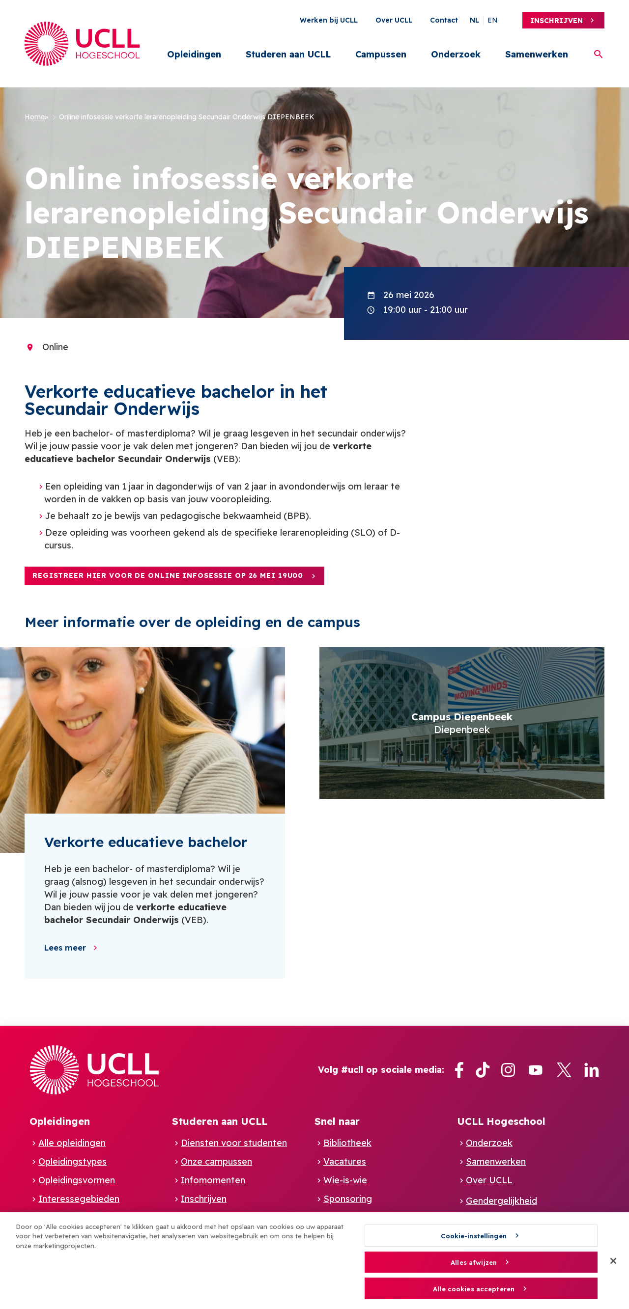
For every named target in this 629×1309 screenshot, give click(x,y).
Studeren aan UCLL (288, 54)
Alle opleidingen (72, 1142)
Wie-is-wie (345, 1180)
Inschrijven (556, 20)
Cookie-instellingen (473, 1240)
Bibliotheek (347, 1142)
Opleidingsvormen (76, 1180)
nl (474, 20)
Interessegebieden (78, 1198)
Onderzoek (456, 54)
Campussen (380, 54)
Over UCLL (393, 20)
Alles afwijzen (474, 1267)
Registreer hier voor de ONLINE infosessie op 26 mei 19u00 (167, 575)
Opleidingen (194, 54)
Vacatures (344, 1161)
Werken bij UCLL (329, 20)
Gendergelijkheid (501, 1200)
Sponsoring (347, 1198)
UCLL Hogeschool (501, 1121)
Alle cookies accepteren (474, 1293)
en (492, 20)
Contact (444, 20)
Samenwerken (536, 54)
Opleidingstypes (72, 1161)
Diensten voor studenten (234, 1142)
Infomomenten (213, 1180)
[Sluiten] (613, 1265)
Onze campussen (216, 1161)
